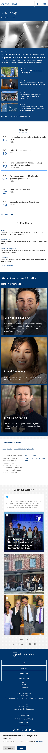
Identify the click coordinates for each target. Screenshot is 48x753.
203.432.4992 (24, 722)
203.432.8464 (7, 449)
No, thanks (9, 748)
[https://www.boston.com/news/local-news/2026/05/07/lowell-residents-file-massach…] (24, 241)
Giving (24, 663)
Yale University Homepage (24, 709)
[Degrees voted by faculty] (24, 192)
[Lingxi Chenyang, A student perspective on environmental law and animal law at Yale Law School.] (24, 360)
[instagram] (18, 644)
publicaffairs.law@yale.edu (24, 449)
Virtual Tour (24, 678)
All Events (5, 214)
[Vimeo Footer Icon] (30, 730)
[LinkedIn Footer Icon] (22, 730)
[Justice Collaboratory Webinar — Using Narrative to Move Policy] (24, 166)
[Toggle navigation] (44, 3)
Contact (24, 668)
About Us (24, 673)
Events (24, 685)
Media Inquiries (30, 455)
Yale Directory (24, 707)
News (24, 682)
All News (4, 116)
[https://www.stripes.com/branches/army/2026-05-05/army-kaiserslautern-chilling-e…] (24, 251)
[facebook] (26, 644)
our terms (39, 741)
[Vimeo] (30, 644)
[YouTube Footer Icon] (34, 730)
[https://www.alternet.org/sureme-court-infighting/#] (24, 260)
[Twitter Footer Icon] (14, 730)
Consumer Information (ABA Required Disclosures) (24, 698)
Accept (21, 748)
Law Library (24, 696)
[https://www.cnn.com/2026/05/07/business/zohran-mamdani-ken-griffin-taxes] (24, 232)
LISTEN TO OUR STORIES (11, 284)
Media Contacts (24, 687)
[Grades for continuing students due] (24, 205)
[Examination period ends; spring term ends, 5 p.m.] (24, 140)
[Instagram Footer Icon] (18, 730)
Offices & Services (24, 693)
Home (3, 18)
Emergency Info (24, 704)
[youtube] (35, 644)
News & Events (10, 18)
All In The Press (20, 116)
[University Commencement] (24, 153)
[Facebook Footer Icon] (26, 730)
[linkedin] (22, 644)
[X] (13, 644)
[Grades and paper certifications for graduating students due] (24, 179)
